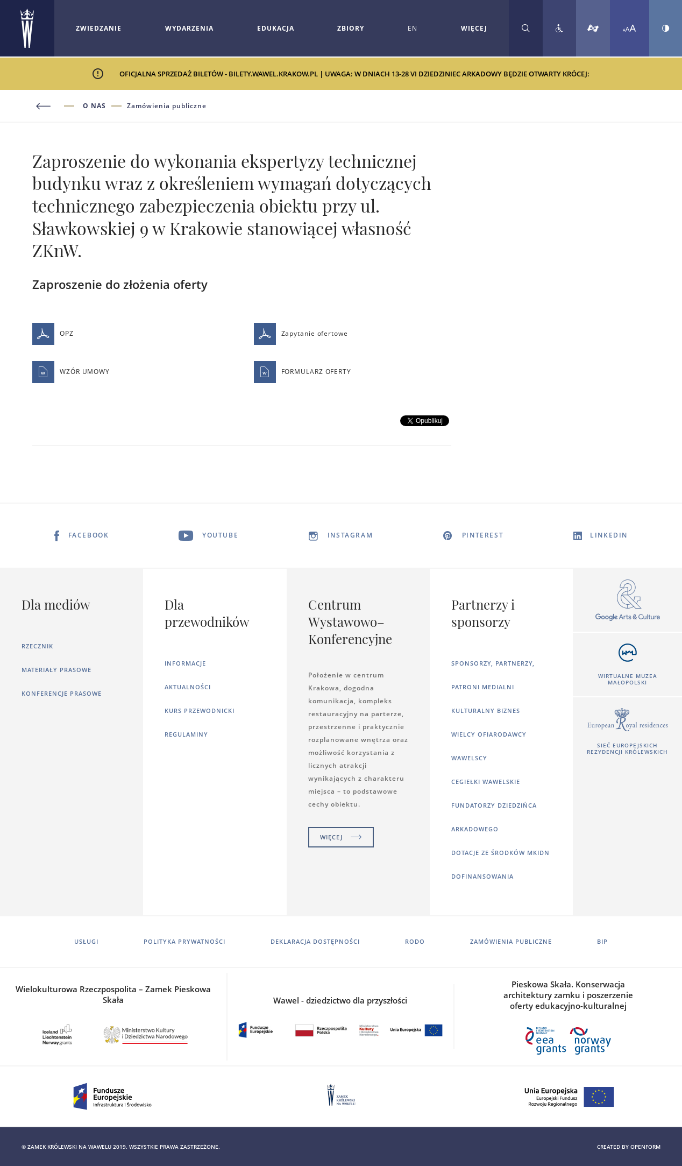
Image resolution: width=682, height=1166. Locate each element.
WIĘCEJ (474, 28)
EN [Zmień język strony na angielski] (412, 28)
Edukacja (275, 28)
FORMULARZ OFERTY (302, 372)
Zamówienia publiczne (167, 106)
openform (645, 1146)
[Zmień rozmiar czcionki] (629, 28)
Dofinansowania (482, 876)
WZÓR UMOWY (71, 372)
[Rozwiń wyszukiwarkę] (526, 28)
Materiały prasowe (56, 670)
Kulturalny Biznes (485, 710)
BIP (602, 941)
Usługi (86, 941)
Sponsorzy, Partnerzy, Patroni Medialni (493, 675)
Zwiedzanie (99, 28)
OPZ (53, 334)
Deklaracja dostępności (315, 941)
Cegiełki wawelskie (485, 782)
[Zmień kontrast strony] (665, 28)
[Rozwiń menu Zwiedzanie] (98, 28)
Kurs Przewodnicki (200, 710)
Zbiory (350, 28)
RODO (415, 941)
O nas (94, 106)
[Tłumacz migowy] (593, 28)
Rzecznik (37, 646)
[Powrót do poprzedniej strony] (57, 106)
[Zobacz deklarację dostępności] (559, 28)
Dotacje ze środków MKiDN (500, 853)
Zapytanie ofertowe (301, 334)
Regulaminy (186, 734)
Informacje (185, 663)
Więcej (341, 837)
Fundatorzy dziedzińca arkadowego (494, 817)
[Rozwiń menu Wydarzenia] (189, 28)
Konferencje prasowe (62, 693)
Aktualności (188, 687)
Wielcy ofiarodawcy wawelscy (489, 746)
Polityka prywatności (184, 941)
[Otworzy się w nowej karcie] (627, 601)
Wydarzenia (189, 28)
